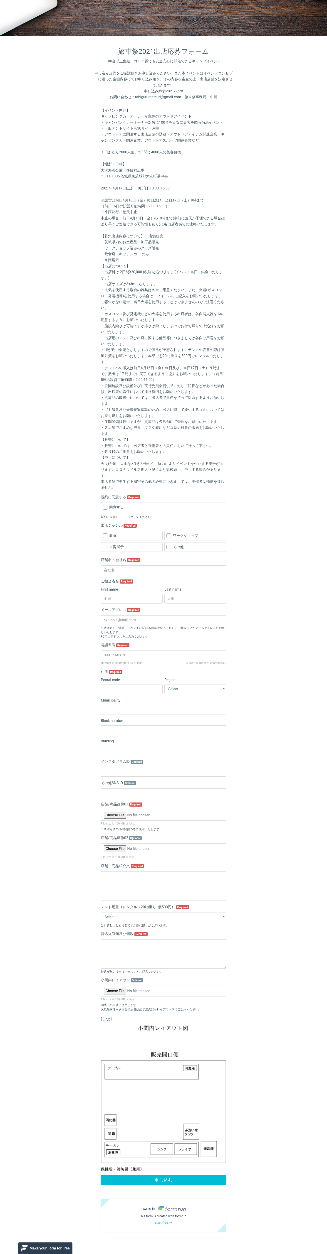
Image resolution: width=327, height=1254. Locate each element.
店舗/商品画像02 (121, 838)
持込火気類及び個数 (124, 934)
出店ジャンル (119, 525)
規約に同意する (120, 497)
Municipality (110, 700)
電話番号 (115, 645)
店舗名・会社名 (120, 560)
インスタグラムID (122, 761)
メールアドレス (120, 610)
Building (107, 741)
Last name (172, 589)
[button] (163, 1215)
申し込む (163, 1180)
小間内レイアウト (122, 980)
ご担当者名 (117, 581)
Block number (112, 721)
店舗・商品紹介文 (122, 866)
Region (170, 680)
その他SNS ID (118, 783)
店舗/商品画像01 (121, 804)
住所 (111, 672)
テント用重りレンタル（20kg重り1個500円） (145, 907)
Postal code (110, 680)
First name (109, 589)
